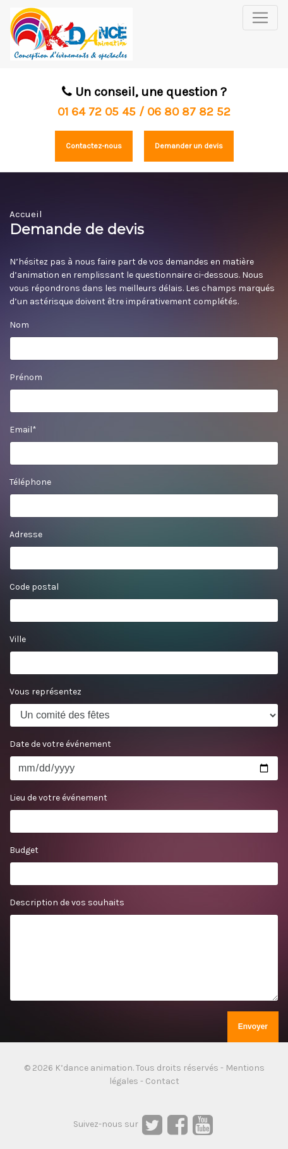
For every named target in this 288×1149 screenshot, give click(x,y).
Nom (19, 324)
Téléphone (30, 482)
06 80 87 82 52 (189, 112)
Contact (162, 1081)
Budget (24, 850)
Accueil (25, 214)
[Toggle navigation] (260, 17)
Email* (23, 429)
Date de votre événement (60, 744)
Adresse (25, 534)
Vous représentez (45, 691)
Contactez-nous (94, 145)
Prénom (25, 377)
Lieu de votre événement (58, 797)
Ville (17, 639)
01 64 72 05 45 (96, 112)
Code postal (34, 586)
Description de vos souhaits (66, 902)
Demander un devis (189, 145)
